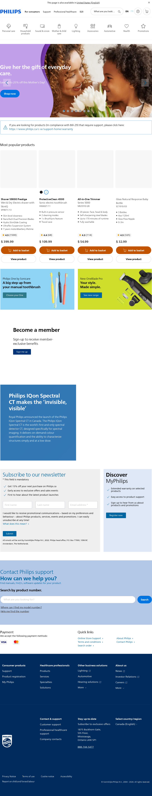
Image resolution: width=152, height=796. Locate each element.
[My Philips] (138, 11)
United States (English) (88, 3)
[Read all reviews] (9, 235)
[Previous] (7, 83)
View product (18, 259)
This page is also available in (61, 3)
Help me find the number (15, 611)
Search (145, 599)
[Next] (145, 83)
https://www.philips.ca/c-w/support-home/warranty (41, 129)
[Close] (149, 2)
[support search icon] (119, 11)
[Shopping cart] (147, 11)
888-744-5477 (86, 747)
